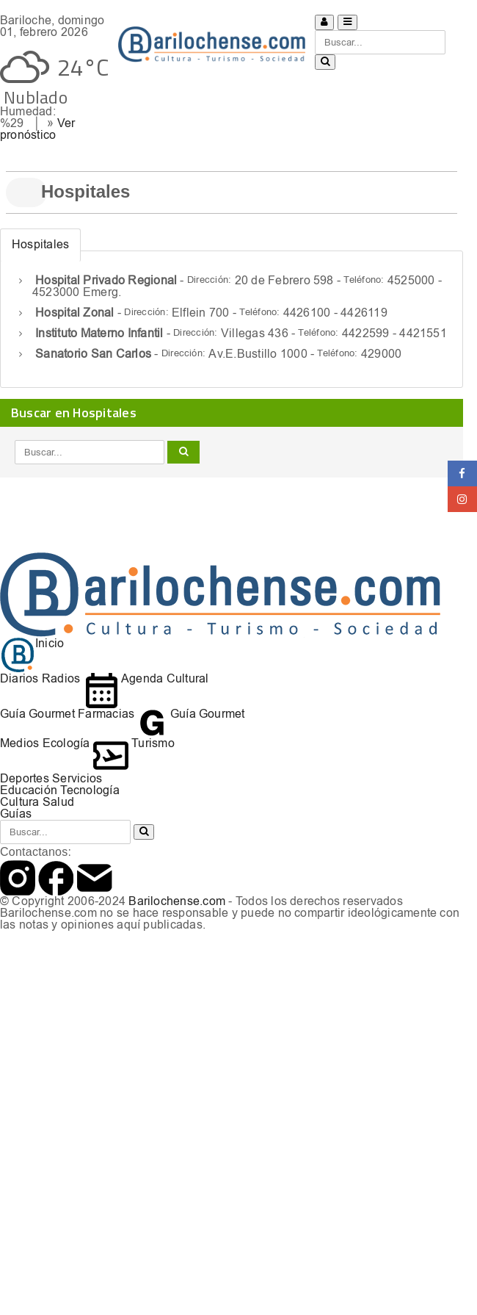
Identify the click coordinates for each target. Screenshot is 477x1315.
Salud (58, 802)
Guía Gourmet (37, 713)
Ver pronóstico (37, 129)
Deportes (24, 778)
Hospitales (40, 244)
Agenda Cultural (146, 678)
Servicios (77, 778)
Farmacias (106, 713)
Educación (28, 790)
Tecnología (89, 790)
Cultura (20, 802)
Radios (61, 678)
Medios (19, 743)
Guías (16, 813)
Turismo (134, 743)
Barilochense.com (176, 901)
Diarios (19, 678)
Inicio (32, 643)
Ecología (66, 743)
